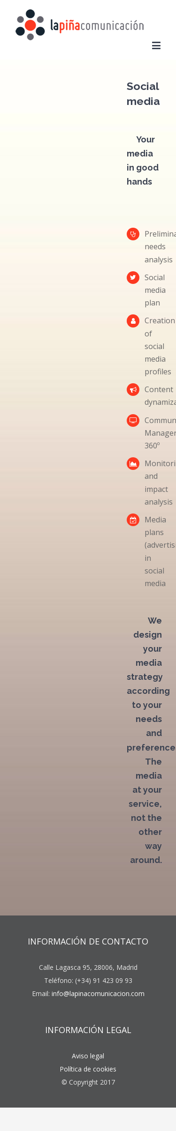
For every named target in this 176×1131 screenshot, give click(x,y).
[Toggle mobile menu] (157, 45)
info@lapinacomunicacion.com (98, 993)
